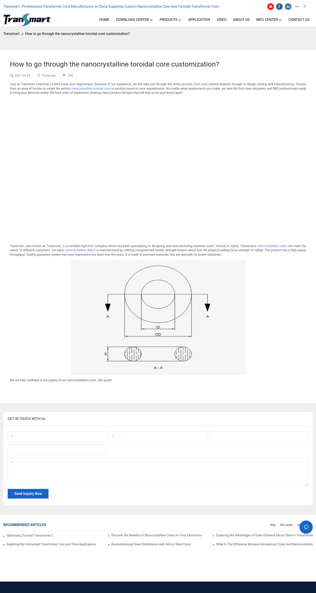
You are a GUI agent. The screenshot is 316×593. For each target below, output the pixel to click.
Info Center (286, 524)
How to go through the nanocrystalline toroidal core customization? (77, 34)
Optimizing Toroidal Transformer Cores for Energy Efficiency (30, 535)
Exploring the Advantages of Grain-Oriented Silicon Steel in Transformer (264, 535)
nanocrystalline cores (272, 246)
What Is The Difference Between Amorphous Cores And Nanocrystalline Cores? (264, 544)
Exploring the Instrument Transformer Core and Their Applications (51, 544)
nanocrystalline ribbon (80, 250)
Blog (272, 524)
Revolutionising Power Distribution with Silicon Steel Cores (151, 544)
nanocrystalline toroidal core (91, 88)
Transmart (11, 34)
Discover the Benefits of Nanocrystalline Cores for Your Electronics (156, 535)
